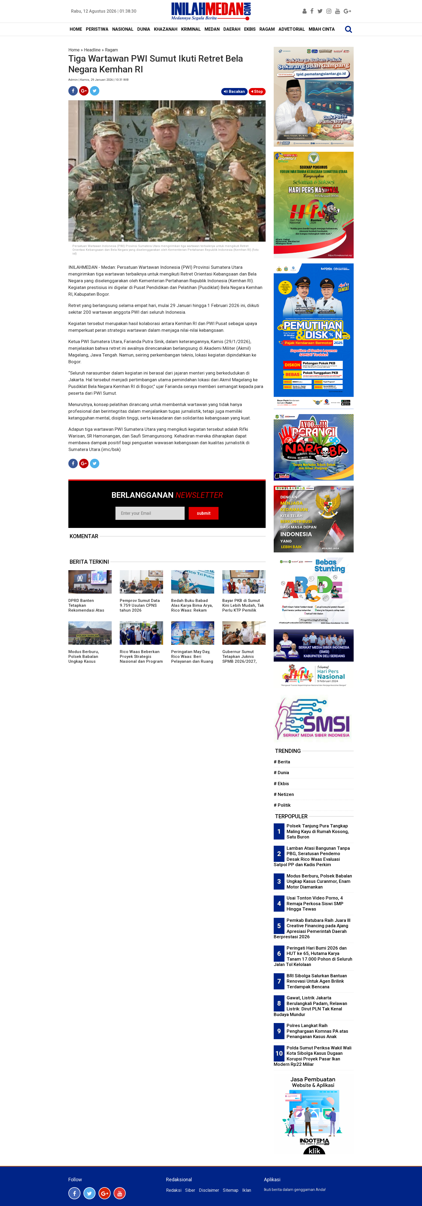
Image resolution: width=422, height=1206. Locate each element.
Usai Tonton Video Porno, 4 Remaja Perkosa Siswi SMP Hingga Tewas (315, 903)
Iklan (246, 1190)
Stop (257, 91)
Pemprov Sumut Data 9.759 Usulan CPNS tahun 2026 (140, 605)
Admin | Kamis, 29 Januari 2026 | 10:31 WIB (98, 80)
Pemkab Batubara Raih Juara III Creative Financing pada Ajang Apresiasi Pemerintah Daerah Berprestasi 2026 (312, 929)
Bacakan (234, 91)
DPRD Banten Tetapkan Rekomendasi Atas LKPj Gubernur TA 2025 (86, 610)
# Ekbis (281, 783)
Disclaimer (209, 1190)
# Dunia (281, 772)
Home (74, 49)
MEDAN (212, 29)
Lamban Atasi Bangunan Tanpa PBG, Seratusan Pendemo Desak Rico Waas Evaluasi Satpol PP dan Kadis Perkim (312, 856)
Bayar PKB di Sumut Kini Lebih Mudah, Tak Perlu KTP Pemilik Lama (243, 608)
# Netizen (284, 794)
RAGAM (267, 29)
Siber (190, 1190)
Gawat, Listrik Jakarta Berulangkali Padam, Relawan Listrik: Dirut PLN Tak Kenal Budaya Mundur (310, 1006)
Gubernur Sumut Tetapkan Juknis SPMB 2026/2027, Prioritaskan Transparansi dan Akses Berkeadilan (240, 663)
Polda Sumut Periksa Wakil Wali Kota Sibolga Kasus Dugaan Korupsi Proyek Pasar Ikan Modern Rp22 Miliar (312, 1056)
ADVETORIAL (292, 29)
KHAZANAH (165, 29)
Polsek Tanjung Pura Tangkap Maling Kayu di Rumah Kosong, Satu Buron (318, 831)
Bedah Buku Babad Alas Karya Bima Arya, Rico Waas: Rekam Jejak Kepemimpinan (192, 608)
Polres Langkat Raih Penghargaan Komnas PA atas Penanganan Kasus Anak (317, 1031)
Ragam (111, 49)
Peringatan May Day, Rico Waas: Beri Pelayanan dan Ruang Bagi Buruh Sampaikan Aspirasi (192, 661)
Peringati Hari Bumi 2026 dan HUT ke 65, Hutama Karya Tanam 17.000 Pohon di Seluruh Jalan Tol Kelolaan (313, 956)
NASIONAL (122, 29)
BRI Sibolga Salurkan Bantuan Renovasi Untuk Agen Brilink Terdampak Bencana (317, 981)
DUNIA (143, 29)
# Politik (282, 805)
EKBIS (250, 29)
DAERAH (231, 29)
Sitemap (230, 1190)
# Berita (282, 761)
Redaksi (173, 1190)
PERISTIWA (97, 29)
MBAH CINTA (322, 29)
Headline (92, 49)
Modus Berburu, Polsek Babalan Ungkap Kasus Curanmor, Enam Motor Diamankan (85, 661)
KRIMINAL (191, 29)
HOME (76, 29)
